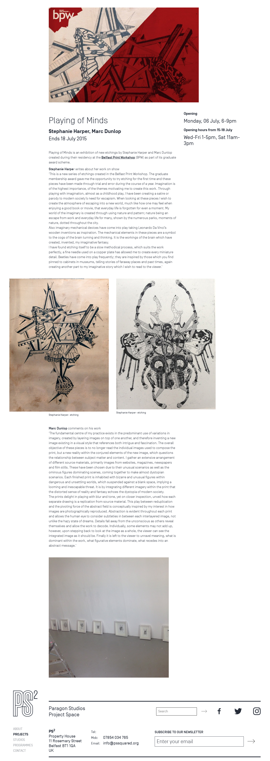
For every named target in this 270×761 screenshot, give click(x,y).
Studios (19, 740)
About (17, 729)
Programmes (23, 5)
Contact (19, 10)
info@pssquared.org (121, 743)
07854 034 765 (115, 737)
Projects (20, 734)
